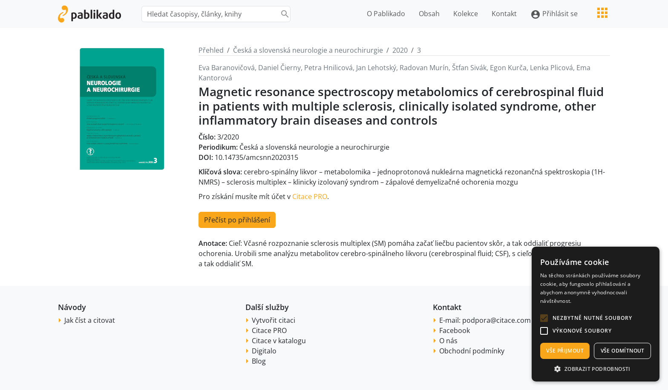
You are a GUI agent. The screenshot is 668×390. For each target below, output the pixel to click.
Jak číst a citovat (89, 320)
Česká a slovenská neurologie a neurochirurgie (308, 50)
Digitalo (264, 351)
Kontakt (504, 13)
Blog (259, 361)
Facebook (454, 330)
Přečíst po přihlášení (237, 220)
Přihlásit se (554, 14)
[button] (544, 318)
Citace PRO (309, 196)
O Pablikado (386, 13)
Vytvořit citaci (273, 320)
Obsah (429, 13)
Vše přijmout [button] (565, 350)
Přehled (211, 50)
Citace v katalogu (279, 340)
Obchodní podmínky (471, 351)
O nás (448, 340)
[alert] (595, 314)
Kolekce (465, 13)
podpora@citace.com (496, 320)
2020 (400, 50)
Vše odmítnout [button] (623, 350)
